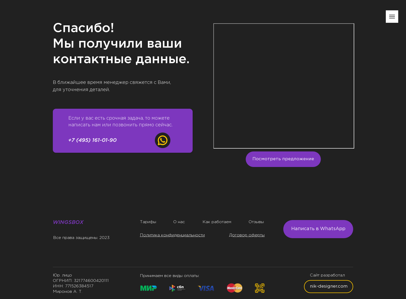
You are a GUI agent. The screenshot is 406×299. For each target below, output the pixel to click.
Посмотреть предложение (283, 159)
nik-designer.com (328, 286)
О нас (179, 222)
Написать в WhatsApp (318, 229)
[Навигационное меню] (392, 16)
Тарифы (148, 222)
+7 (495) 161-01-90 (92, 140)
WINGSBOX (68, 222)
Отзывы (256, 222)
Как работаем (216, 222)
